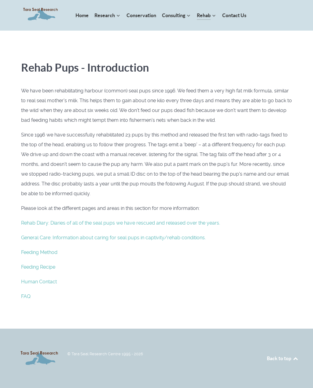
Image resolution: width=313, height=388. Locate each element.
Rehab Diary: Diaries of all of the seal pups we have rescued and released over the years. (120, 223)
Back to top (283, 358)
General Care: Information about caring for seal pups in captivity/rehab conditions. (113, 238)
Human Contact (39, 282)
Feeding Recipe (38, 267)
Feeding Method (39, 252)
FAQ (26, 296)
